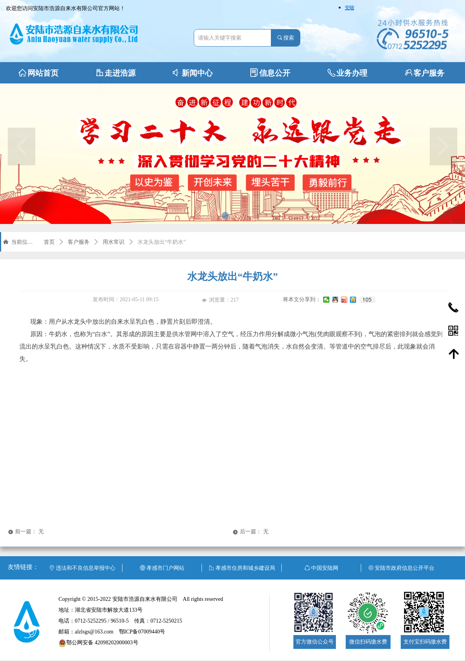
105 (367, 300)
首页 (49, 242)
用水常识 (113, 242)
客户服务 (79, 242)
